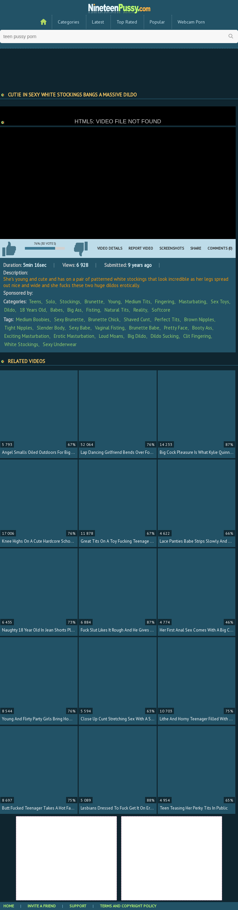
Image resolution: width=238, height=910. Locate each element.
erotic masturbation (74, 336)
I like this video (9, 249)
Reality (140, 310)
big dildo (137, 336)
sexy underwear (60, 344)
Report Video (140, 248)
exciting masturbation (26, 336)
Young (114, 301)
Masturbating (192, 301)
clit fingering (197, 336)
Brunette (94, 301)
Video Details (109, 248)
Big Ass (74, 310)
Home (8, 905)
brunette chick (103, 319)
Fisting (93, 310)
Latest (98, 22)
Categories (68, 22)
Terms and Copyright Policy (128, 905)
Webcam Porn (191, 22)
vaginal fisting (109, 328)
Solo (50, 301)
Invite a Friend (42, 905)
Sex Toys (220, 301)
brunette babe (144, 328)
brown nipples (199, 319)
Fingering (164, 301)
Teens (35, 301)
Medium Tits (137, 301)
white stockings (21, 344)
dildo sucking (165, 336)
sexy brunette (69, 319)
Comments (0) (219, 248)
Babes (56, 310)
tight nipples (18, 328)
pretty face (176, 328)
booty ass (202, 328)
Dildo (9, 310)
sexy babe (79, 328)
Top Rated (127, 22)
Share (195, 248)
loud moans (111, 336)
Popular (157, 22)
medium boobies (32, 319)
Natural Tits (117, 310)
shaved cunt (137, 319)
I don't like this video (81, 249)
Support (77, 905)
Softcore (161, 310)
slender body (50, 328)
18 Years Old (33, 310)
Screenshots (171, 248)
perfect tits (167, 319)
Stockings (70, 301)
